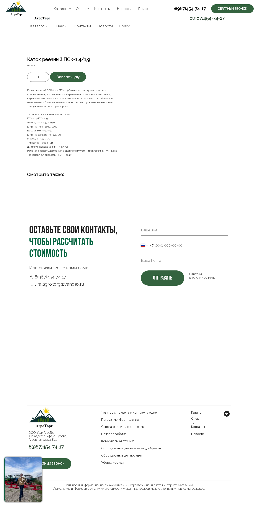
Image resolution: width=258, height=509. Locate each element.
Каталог (37, 26)
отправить (162, 278)
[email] (184, 260)
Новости (105, 26)
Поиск (124, 26)
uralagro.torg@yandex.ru (59, 284)
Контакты (82, 26)
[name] (184, 230)
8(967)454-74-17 (207, 18)
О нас (59, 26)
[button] (208, 8)
